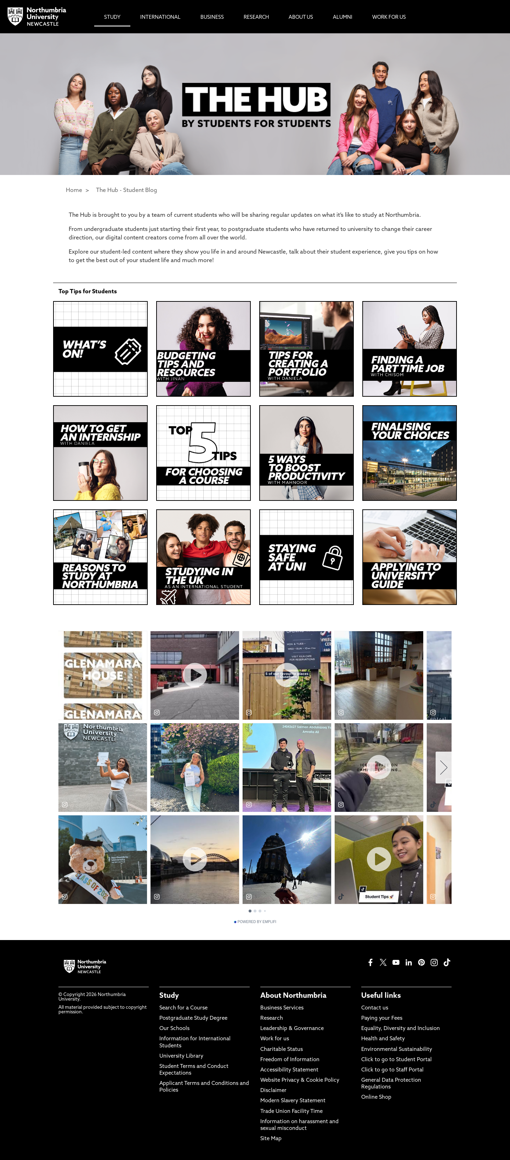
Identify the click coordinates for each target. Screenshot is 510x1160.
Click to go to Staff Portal (392, 1070)
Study (169, 996)
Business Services (282, 1008)
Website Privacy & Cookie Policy (299, 1080)
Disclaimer (273, 1090)
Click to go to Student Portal (396, 1060)
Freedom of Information (289, 1060)
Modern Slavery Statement (292, 1101)
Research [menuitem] (256, 17)
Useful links (381, 996)
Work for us (274, 1039)
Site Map (271, 1139)
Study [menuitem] (112, 17)
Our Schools (174, 1028)
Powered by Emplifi (255, 922)
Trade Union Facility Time (291, 1111)
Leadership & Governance (292, 1028)
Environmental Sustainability (396, 1049)
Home (74, 190)
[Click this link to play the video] (203, 453)
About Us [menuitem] (301, 17)
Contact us (374, 1008)
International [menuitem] (160, 17)
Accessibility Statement (289, 1070)
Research (271, 1018)
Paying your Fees (381, 1018)
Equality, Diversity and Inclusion (400, 1028)
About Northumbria (293, 996)
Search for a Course (183, 1008)
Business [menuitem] (212, 17)
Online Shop (376, 1097)
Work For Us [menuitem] (389, 17)
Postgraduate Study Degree (193, 1018)
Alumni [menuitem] (342, 17)
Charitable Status (281, 1049)
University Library (181, 1056)
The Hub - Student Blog (126, 190)
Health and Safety (383, 1039)
